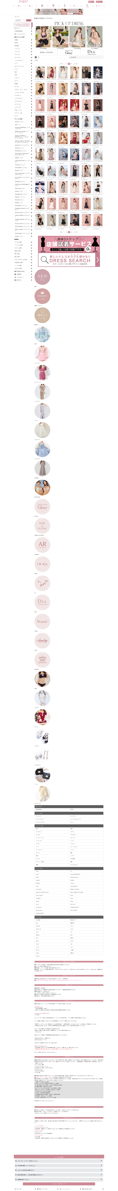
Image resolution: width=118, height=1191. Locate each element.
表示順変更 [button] (73, 57)
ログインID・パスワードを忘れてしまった (28, 1161)
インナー (72, 840)
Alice (37, 871)
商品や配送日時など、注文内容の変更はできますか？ (30, 1174)
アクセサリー (73, 834)
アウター (38, 843)
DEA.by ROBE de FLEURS (76, 892)
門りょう (38, 950)
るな (71, 944)
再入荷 (71, 809)
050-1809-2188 (38, 1069)
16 (71, 63)
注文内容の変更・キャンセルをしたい (26, 1165)
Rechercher (39, 907)
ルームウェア (39, 849)
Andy (37, 874)
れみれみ (38, 926)
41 (74, 63)
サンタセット (39, 831)
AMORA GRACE (40, 913)
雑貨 (71, 852)
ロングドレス (73, 816)
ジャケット (72, 843)
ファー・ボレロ (73, 846)
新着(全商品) (39, 809)
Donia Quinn (39, 910)
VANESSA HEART (74, 907)
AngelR (38, 880)
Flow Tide (72, 904)
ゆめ (37, 923)
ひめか (37, 953)
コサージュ (72, 837)
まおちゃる (38, 929)
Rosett (37, 901)
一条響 (71, 950)
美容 (37, 855)
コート (37, 846)
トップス (72, 855)
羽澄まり (72, 953)
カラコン (38, 852)
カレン (71, 947)
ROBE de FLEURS (74, 889)
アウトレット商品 (40, 861)
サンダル (38, 834)
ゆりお (37, 944)
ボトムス (38, 858)
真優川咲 (72, 923)
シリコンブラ (39, 840)
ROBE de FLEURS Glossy (42, 892)
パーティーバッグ (40, 837)
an (71, 871)
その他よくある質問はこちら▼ (59, 1183)
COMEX (72, 880)
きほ (71, 935)
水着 (71, 828)
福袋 (71, 861)
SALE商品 (72, 858)
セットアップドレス (40, 822)
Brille (71, 895)
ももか (71, 929)
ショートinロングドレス (75, 819)
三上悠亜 (38, 920)
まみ (37, 938)
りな (71, 932)
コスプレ (72, 831)
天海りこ (72, 938)
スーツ (71, 822)
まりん (71, 926)
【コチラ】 (44, 1039)
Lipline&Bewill (74, 886)
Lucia (37, 904)
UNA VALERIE (73, 910)
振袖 (37, 864)
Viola (71, 898)
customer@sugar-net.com (41, 1066)
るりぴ (71, 941)
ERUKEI (38, 883)
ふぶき (37, 947)
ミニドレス (38, 816)
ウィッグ (72, 849)
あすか (37, 941)
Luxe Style (38, 889)
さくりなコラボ (73, 864)
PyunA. (38, 956)
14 (66, 63)
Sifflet (71, 901)
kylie (37, 886)
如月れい (38, 935)
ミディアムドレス (40, 819)
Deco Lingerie (39, 895)
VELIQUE (38, 898)
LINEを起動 (37, 1072)
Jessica (72, 883)
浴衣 (37, 828)
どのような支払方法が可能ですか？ (26, 1170)
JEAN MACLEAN (74, 877)
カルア (37, 932)
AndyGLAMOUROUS (75, 874)
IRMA (37, 877)
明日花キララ (73, 920)
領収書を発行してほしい (23, 1179)
